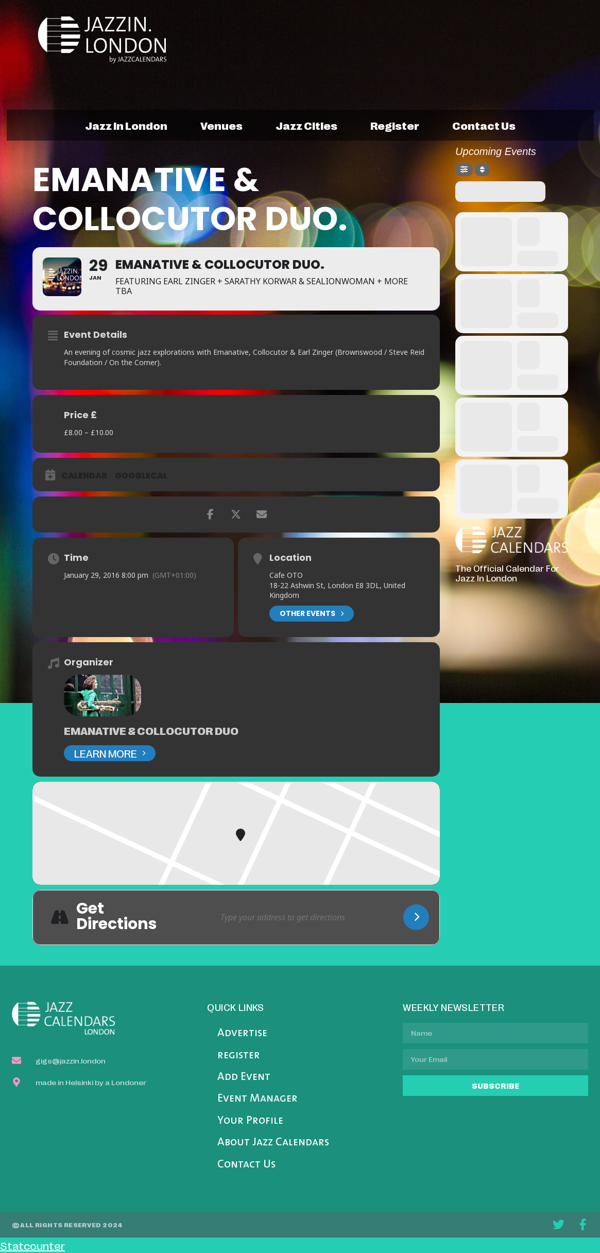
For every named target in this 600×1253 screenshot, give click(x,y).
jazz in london (126, 125)
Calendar (84, 476)
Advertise (242, 1033)
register (394, 125)
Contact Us (246, 1165)
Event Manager (257, 1099)
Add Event (243, 1077)
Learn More (109, 753)
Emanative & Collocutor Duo (151, 730)
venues (221, 125)
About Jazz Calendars (273, 1142)
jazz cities (306, 125)
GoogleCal (141, 476)
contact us (484, 125)
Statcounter (32, 1245)
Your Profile (250, 1121)
